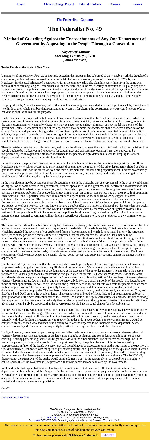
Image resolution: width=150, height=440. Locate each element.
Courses (115, 4)
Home (21, 4)
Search (137, 4)
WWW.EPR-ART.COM (45, 420)
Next (26, 397)
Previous (18, 397)
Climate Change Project (59, 4)
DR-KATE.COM (54, 417)
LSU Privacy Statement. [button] (82, 435)
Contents (6, 397)
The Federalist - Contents (75, 20)
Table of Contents (90, 4)
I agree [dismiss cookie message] (108, 435)
